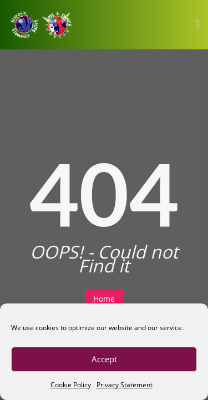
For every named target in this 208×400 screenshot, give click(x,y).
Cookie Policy (70, 384)
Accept (104, 358)
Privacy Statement (125, 384)
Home (104, 298)
